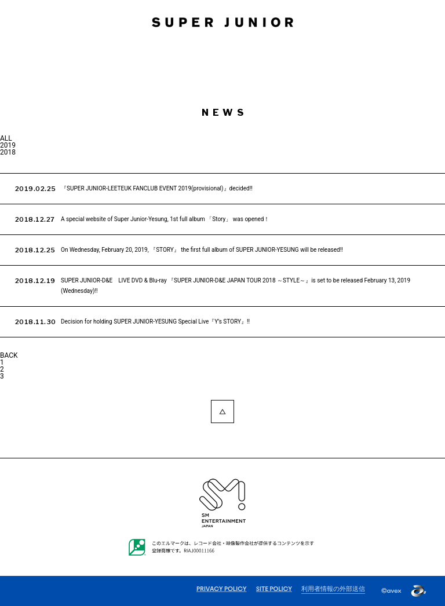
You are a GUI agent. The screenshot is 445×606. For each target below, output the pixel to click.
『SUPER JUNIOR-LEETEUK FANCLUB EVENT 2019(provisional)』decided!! (157, 188)
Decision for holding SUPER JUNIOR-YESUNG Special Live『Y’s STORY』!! (155, 321)
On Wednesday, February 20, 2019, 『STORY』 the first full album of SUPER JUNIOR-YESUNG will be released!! (202, 250)
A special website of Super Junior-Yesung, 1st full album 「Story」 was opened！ (165, 219)
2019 (8, 145)
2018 (8, 152)
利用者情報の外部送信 (333, 589)
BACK (9, 355)
